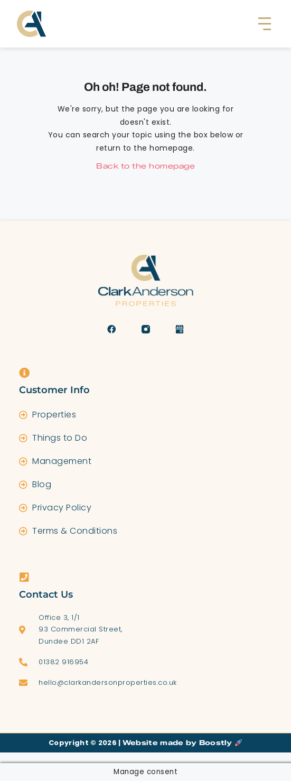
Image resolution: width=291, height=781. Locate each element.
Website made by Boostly (182, 742)
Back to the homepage (145, 166)
